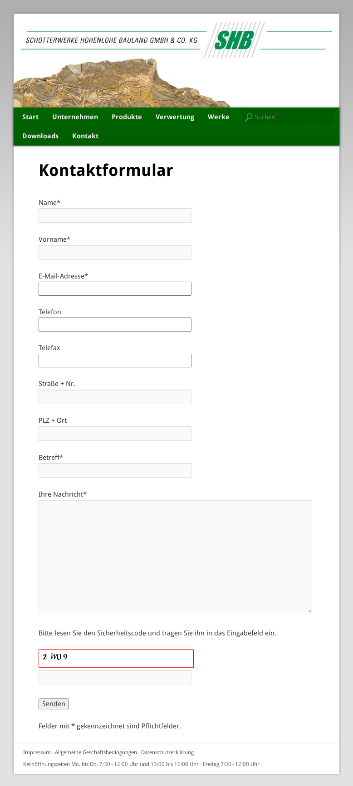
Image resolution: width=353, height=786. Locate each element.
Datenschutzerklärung (167, 752)
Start (30, 117)
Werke (219, 117)
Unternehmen (75, 117)
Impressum (37, 752)
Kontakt (85, 136)
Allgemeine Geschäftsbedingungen (96, 752)
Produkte (127, 117)
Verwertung (175, 117)
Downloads (40, 136)
